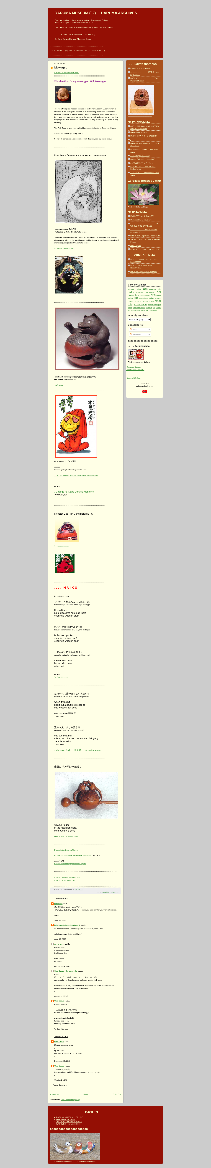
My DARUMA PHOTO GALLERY (143, 136)
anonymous (59, 944)
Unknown (58, 904)
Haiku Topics (135, 246)
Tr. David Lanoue (61, 677)
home (147, 295)
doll (159, 292)
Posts (133, 330)
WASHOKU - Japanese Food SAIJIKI (145, 236)
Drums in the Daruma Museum (66, 850)
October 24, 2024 (61, 1080)
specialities (152, 305)
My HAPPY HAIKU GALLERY (142, 216)
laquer (146, 298)
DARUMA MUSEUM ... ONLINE (69, 1117)
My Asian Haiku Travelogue (141, 220)
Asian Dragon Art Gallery (140, 155)
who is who (141, 310)
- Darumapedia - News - (140, 68)
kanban (130, 298)
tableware (141, 308)
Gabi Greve (59, 1001)
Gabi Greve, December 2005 (66, 836)
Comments (135, 335)
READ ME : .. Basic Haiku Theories (144, 249)
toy (129, 310)
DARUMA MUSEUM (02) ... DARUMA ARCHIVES (96, 13)
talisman (149, 308)
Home (85, 1094)
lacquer (141, 298)
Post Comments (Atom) (70, 1100)
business (152, 289)
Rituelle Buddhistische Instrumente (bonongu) (73, 855)
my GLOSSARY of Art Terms (141, 163)
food (137, 295)
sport (159, 305)
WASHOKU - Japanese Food (68, 1124)
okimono (158, 298)
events (131, 295)
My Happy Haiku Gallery (66, 1119)
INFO (153, 295)
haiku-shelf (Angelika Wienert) (67, 925)
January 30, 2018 (61, 1037)
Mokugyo (60, 67)
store (135, 308)
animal (139, 289)
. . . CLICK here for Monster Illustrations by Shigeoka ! (76, 475)
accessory (131, 289)
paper (131, 301)
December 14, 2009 (62, 966)
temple (158, 308)
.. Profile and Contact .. (135, 370)
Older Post (117, 1094)
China (159, 289)
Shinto (151, 301)
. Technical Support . (134, 367)
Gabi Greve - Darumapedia (65, 971)
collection (139, 292)
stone (130, 308)
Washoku (134, 310)
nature (151, 298)
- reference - (59, 385)
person (138, 301)
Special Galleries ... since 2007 (142, 159)
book (145, 289)
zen (155, 310)
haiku (142, 295)
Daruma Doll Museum (139, 132)
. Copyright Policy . (133, 378)
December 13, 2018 (62, 1061)
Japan (158, 295)
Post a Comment (60, 1085)
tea (154, 308)
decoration (150, 292)
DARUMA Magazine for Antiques (143, 272)
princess (145, 301)
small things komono (110, 892)
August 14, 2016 (61, 996)
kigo (136, 298)
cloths (131, 292)
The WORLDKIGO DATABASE (69, 1122)
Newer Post (54, 1094)
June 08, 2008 (60, 920)
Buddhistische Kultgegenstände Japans (70, 863)
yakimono (150, 310)
